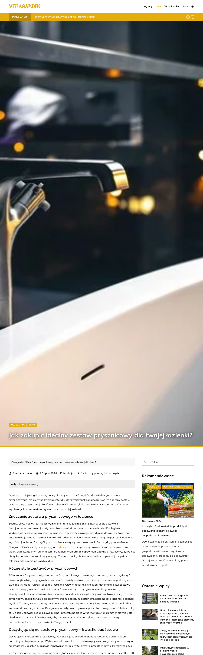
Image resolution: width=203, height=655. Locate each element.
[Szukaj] (145, 462)
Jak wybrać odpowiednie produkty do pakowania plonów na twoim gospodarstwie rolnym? (165, 531)
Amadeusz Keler (23, 473)
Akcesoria (17, 424)
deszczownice (67, 547)
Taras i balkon (172, 6)
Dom (158, 6)
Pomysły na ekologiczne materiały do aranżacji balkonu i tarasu (174, 598)
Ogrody (148, 6)
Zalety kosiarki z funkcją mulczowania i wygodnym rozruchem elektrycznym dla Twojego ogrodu (176, 635)
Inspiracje (188, 6)
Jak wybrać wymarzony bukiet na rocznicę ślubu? (65, 16)
